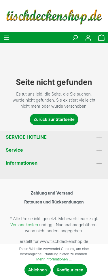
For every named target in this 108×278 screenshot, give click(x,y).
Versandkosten (24, 224)
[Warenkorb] (101, 37)
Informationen (21, 163)
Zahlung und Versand (52, 193)
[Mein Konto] (88, 37)
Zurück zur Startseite (54, 119)
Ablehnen (37, 269)
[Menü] (6, 37)
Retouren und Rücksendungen (54, 201)
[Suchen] (75, 37)
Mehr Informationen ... (54, 259)
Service (14, 150)
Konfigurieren (70, 269)
